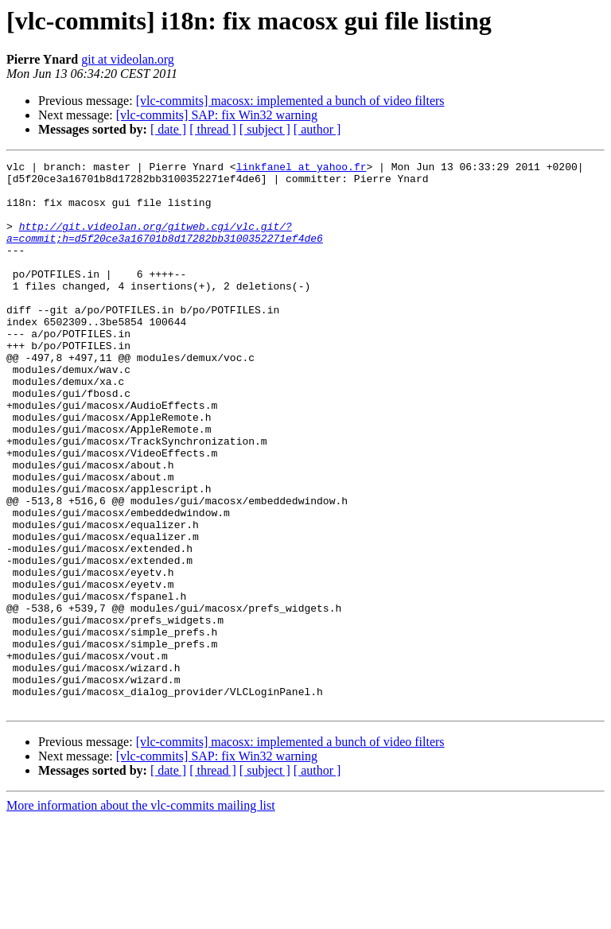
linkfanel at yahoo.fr (301, 168)
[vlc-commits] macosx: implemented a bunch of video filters (290, 100)
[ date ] (168, 129)
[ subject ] (264, 129)
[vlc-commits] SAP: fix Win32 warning (216, 115)
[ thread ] (212, 129)
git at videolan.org (127, 59)
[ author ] (317, 129)
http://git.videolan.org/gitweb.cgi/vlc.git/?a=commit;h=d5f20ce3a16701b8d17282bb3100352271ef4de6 (164, 247)
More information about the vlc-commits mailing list (140, 915)
